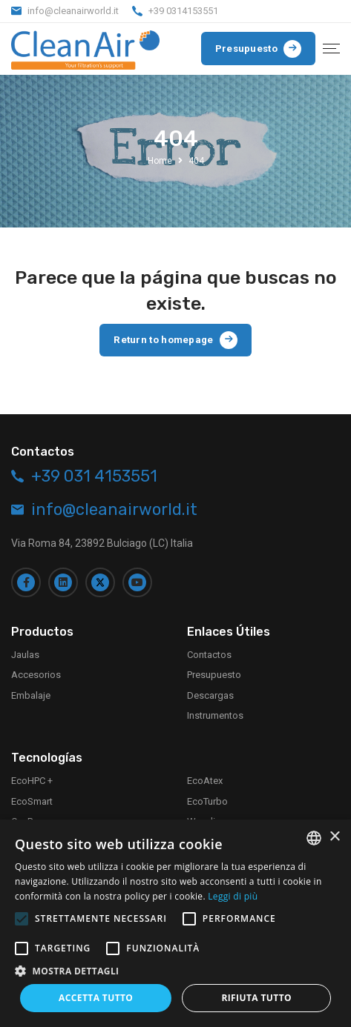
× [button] (334, 836)
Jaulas (25, 651)
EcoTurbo (207, 797)
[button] (175, 970)
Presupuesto (214, 671)
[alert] (175, 923)
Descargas (210, 692)
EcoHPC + (32, 777)
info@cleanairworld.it (73, 10)
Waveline (206, 818)
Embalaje (30, 692)
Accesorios (36, 671)
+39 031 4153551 (94, 473)
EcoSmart (32, 797)
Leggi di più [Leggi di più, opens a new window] (232, 896)
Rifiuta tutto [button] (256, 997)
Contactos (209, 651)
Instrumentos (215, 712)
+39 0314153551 (183, 10)
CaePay (26, 818)
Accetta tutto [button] (96, 997)
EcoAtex (205, 777)
